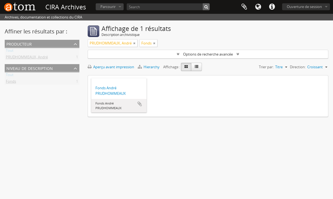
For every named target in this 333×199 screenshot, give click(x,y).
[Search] (168, 6)
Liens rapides (272, 7)
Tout (10, 51)
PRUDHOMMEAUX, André (27, 58)
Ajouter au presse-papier (139, 104)
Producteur (19, 43)
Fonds (11, 82)
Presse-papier (244, 7)
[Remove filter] (134, 43)
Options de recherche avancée (208, 54)
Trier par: (266, 66)
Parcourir (108, 6)
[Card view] (186, 67)
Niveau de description (29, 68)
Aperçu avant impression (111, 66)
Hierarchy (149, 66)
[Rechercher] (206, 6)
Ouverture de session (304, 6)
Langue (258, 7)
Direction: (298, 66)
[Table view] (196, 67)
